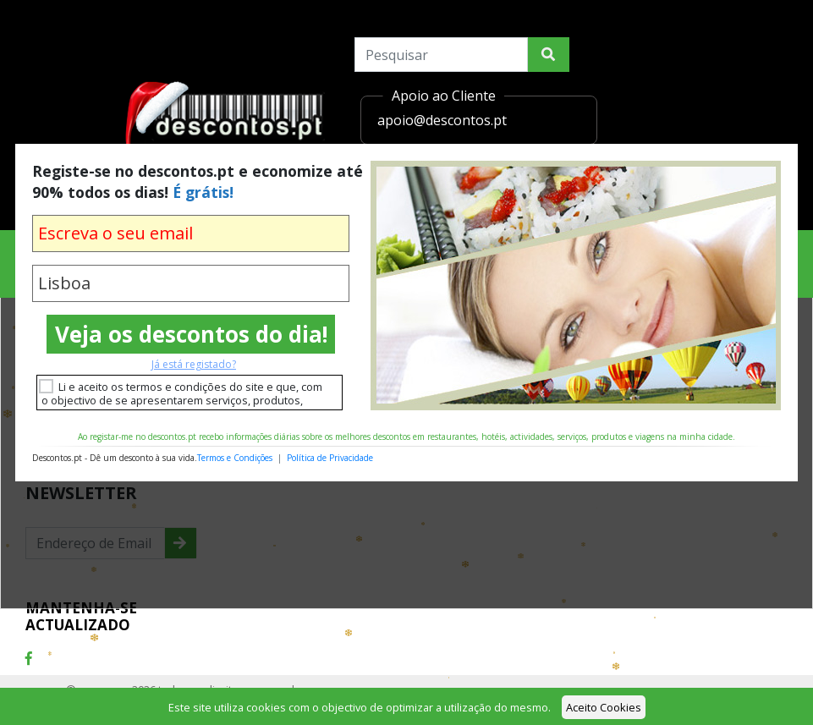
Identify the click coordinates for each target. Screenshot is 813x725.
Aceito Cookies (603, 707)
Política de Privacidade (330, 458)
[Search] (441, 54)
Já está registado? (193, 364)
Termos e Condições (234, 458)
